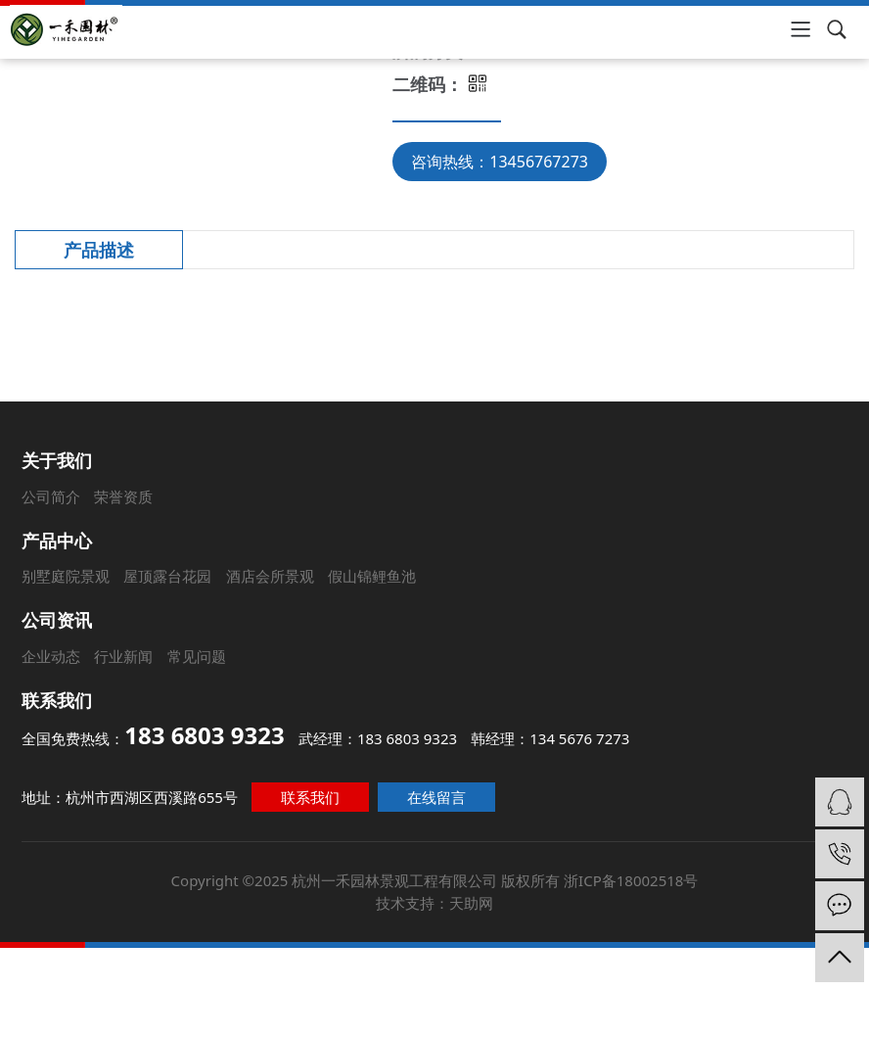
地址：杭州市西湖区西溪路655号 (137, 793)
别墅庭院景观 (58, 574)
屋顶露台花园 (161, 574)
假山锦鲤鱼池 (370, 574)
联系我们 (314, 793)
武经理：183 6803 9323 (378, 738)
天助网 (469, 891)
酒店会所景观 (265, 574)
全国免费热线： (156, 735)
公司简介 (35, 489)
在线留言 (437, 793)
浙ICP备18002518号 (622, 870)
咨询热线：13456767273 (499, 161)
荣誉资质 (110, 489)
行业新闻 (122, 656)
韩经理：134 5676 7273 (549, 738)
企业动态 (50, 656)
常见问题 (195, 656)
